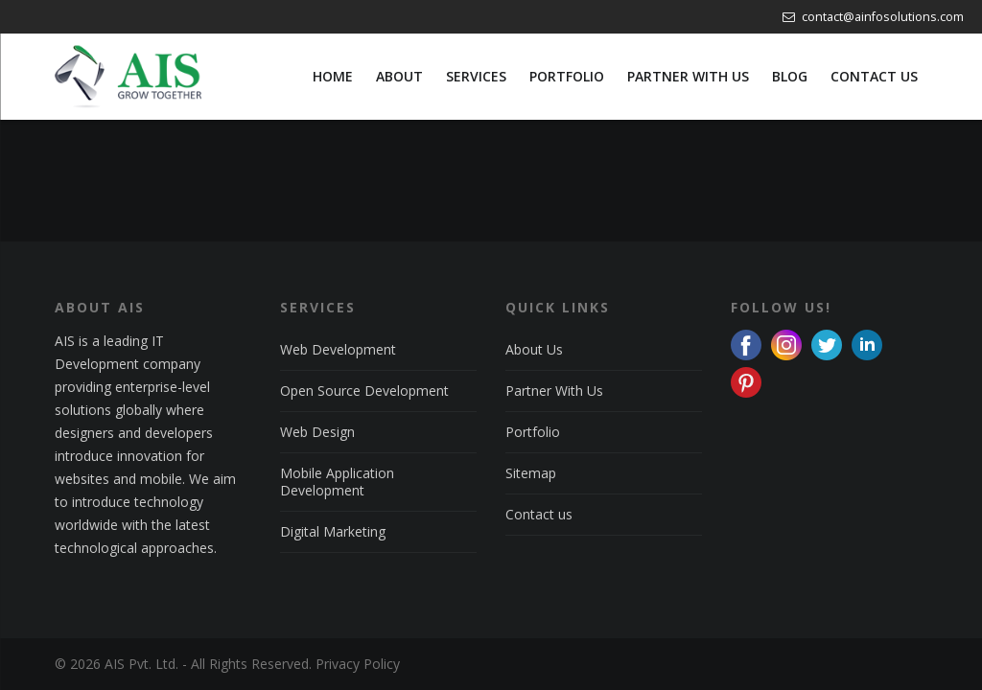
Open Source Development (364, 390)
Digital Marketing (333, 531)
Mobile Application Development (337, 481)
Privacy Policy (358, 664)
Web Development (338, 349)
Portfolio (532, 432)
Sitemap (530, 473)
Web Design (317, 432)
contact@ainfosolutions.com (873, 17)
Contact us (539, 514)
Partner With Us (554, 390)
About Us (534, 349)
